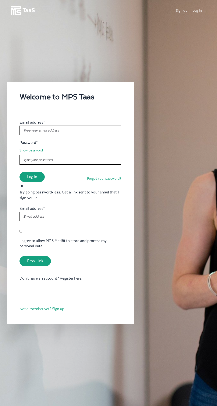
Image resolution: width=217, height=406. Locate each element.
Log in (197, 11)
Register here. (71, 278)
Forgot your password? (104, 179)
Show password (31, 150)
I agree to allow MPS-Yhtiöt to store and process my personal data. (63, 243)
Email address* (32, 122)
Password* (28, 143)
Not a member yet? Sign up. (42, 309)
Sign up (181, 11)
